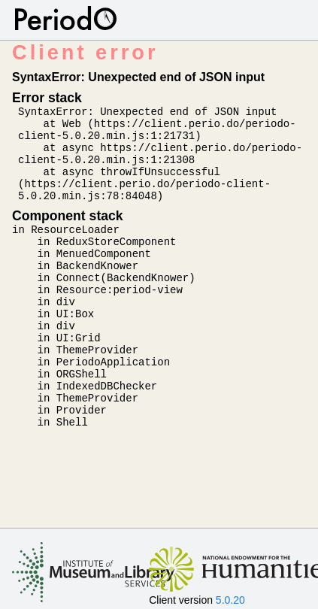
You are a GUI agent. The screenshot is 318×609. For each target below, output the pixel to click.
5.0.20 (230, 600)
